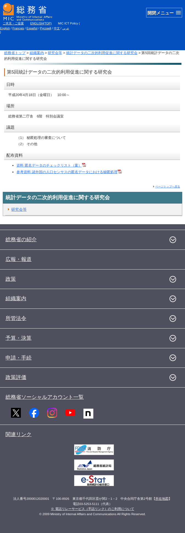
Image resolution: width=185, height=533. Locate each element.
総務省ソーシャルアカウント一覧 (44, 397)
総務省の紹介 (21, 239)
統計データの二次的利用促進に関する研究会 (102, 53)
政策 (10, 279)
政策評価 (15, 377)
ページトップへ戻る (167, 186)
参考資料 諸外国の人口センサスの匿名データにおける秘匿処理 (69, 172)
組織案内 (37, 53)
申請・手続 (18, 358)
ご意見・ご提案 (13, 23)
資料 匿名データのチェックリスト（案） (51, 165)
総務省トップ (15, 53)
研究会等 (55, 53)
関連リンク (18, 434)
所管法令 (15, 318)
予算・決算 (18, 338)
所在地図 (162, 498)
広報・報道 (18, 259)
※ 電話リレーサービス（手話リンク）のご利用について (92, 508)
